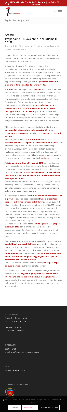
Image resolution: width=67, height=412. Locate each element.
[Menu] (58, 12)
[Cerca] (52, 12)
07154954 (14, 2)
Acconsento (14, 407)
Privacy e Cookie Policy (15, 370)
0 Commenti (24, 46)
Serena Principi (20, 49)
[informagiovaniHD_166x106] (28, 12)
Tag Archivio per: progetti (17, 20)
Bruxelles (53, 142)
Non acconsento (30, 407)
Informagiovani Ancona (41, 46)
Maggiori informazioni (49, 407)
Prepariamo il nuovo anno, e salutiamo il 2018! (31, 40)
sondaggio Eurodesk (49, 158)
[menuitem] (52, 12)
